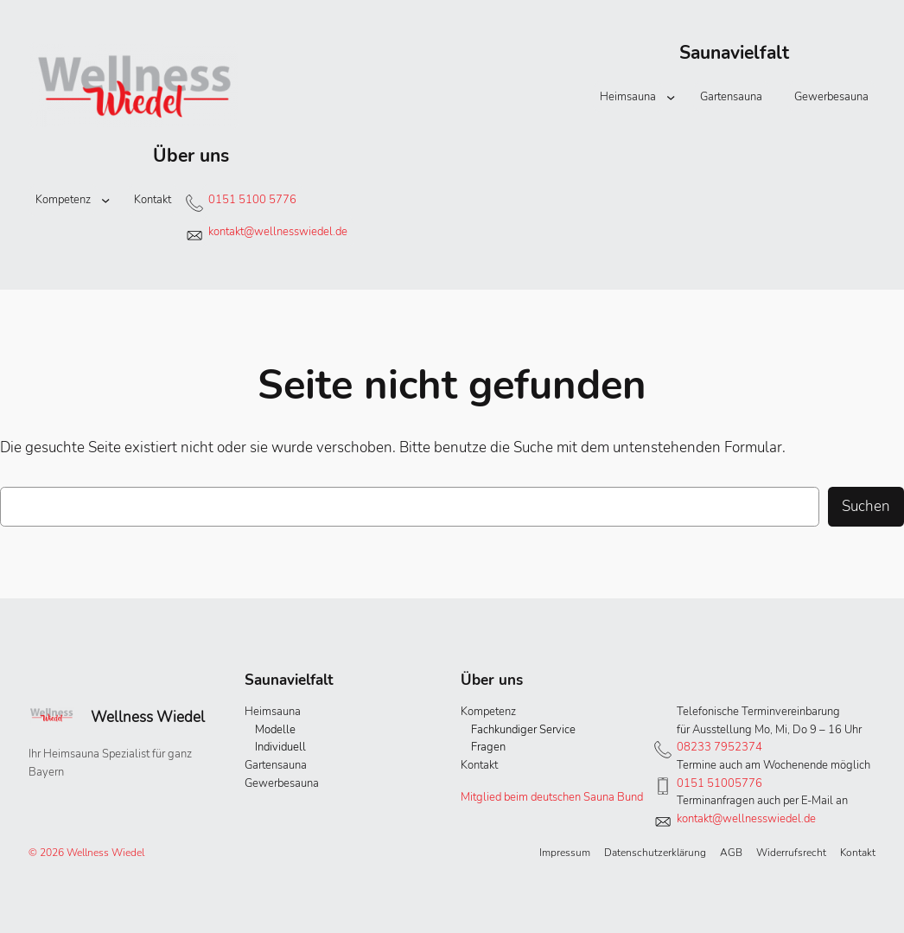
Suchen (866, 505)
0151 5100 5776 (252, 200)
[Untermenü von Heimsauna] (670, 97)
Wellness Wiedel (148, 716)
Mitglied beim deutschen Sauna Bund (552, 797)
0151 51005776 (719, 783)
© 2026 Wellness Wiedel (86, 853)
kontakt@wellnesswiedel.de (277, 232)
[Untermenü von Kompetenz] (105, 199)
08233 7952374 (719, 747)
